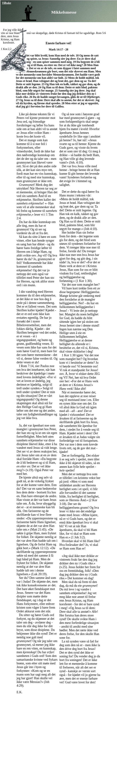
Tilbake (6, 2)
